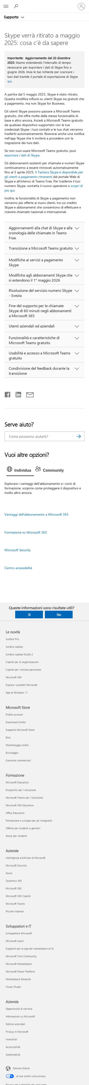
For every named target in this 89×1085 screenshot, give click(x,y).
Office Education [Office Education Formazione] (15, 813)
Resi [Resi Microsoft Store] (8, 737)
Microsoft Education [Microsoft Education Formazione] (17, 782)
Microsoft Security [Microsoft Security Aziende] (16, 865)
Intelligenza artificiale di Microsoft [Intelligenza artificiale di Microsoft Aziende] (25, 858)
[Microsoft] (44, 3)
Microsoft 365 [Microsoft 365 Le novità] (14, 677)
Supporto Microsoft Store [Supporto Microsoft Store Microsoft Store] (20, 730)
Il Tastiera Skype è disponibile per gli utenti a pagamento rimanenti (44, 174)
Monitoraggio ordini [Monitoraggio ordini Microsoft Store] (17, 745)
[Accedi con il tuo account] (81, 6)
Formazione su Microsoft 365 (26, 532)
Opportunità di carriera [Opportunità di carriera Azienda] (19, 1008)
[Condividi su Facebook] (8, 393)
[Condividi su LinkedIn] (16, 393)
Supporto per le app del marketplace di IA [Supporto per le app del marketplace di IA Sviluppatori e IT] (30, 948)
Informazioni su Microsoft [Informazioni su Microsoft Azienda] (20, 1016)
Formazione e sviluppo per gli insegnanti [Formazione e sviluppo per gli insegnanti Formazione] (29, 820)
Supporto (11, 17)
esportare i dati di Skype (22, 155)
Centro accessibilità (18, 568)
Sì (29, 614)
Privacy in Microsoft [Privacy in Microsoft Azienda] (17, 1031)
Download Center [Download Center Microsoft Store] (16, 722)
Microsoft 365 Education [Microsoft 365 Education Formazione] (20, 805)
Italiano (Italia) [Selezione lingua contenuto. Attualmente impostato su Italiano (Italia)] (21, 1068)
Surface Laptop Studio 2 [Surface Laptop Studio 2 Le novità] (19, 654)
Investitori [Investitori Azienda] (11, 1039)
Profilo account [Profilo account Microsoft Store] (14, 714)
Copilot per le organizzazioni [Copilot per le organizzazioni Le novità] (22, 662)
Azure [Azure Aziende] (9, 873)
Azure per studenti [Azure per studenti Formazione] (16, 836)
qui (9, 81)
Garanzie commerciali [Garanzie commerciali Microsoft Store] (18, 760)
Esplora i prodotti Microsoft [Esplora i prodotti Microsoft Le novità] (21, 685)
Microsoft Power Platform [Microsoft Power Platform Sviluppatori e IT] (20, 971)
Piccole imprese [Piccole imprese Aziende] (15, 911)
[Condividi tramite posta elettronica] (28, 393)
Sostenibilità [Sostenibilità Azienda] (13, 1054)
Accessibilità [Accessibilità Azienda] (13, 1047)
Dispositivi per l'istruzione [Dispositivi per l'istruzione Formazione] (21, 790)
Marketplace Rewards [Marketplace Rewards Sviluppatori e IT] (18, 979)
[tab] (20, 470)
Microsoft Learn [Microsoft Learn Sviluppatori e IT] (15, 941)
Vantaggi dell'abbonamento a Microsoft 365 (37, 514)
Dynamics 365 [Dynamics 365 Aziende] (14, 880)
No (59, 614)
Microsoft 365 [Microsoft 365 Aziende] (14, 888)
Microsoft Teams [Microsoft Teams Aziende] (15, 903)
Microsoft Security (18, 550)
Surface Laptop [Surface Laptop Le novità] (14, 646)
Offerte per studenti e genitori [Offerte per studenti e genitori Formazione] (23, 828)
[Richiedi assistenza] (17, 6)
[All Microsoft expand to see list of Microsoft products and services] (6, 6)
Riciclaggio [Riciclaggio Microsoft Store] (12, 752)
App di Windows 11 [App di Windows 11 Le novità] (17, 692)
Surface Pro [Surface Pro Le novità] (12, 639)
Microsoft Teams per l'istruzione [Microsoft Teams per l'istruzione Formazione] (24, 797)
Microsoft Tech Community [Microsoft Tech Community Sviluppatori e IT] (21, 956)
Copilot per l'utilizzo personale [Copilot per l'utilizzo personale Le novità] (23, 669)
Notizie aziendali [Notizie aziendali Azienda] (15, 1024)
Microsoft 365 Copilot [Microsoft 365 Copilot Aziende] (18, 896)
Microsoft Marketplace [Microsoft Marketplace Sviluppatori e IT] (19, 964)
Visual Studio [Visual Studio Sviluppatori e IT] (13, 987)
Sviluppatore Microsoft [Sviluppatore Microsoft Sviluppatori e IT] (19, 933)
